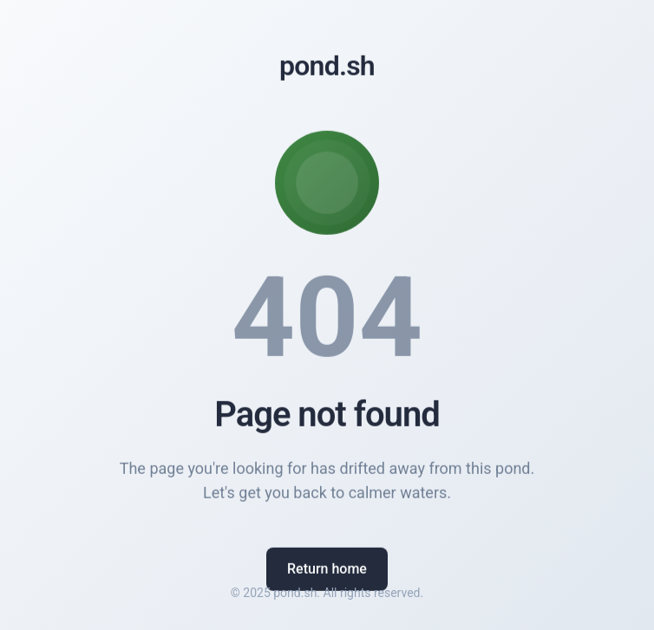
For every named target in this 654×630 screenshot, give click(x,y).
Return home (327, 570)
